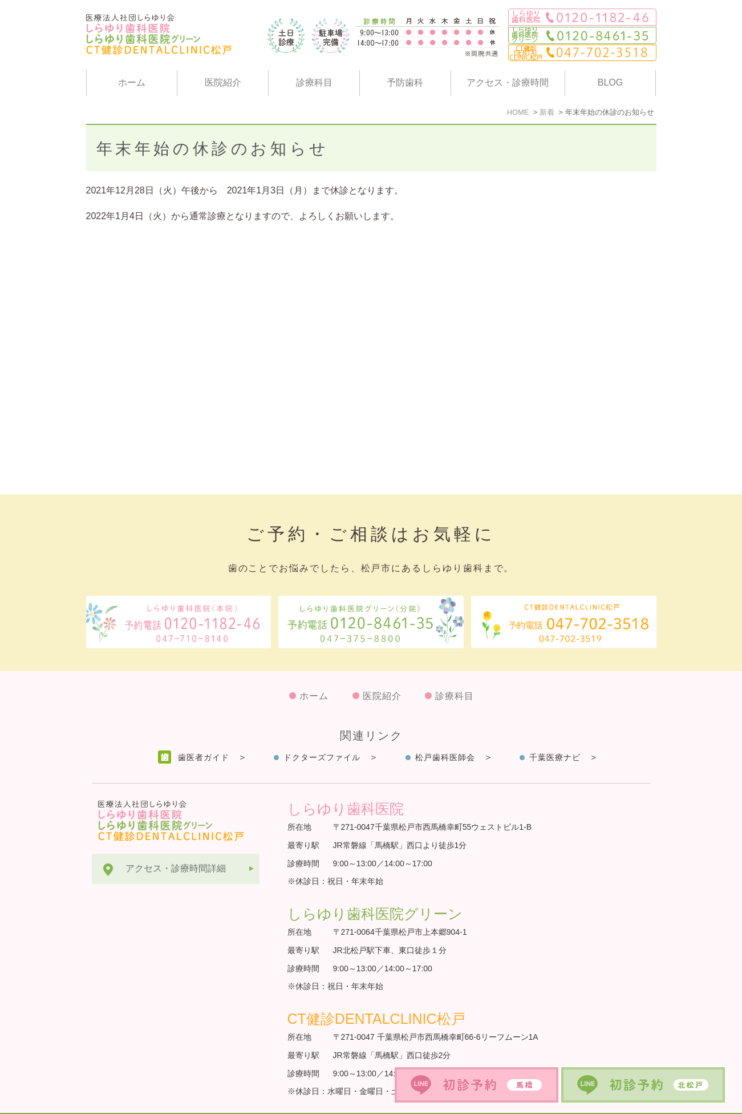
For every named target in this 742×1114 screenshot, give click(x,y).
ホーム (131, 82)
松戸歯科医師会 (445, 729)
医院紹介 (223, 82)
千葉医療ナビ (555, 729)
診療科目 (314, 82)
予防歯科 (405, 82)
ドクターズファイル (321, 729)
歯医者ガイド (203, 729)
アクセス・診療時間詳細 (175, 840)
